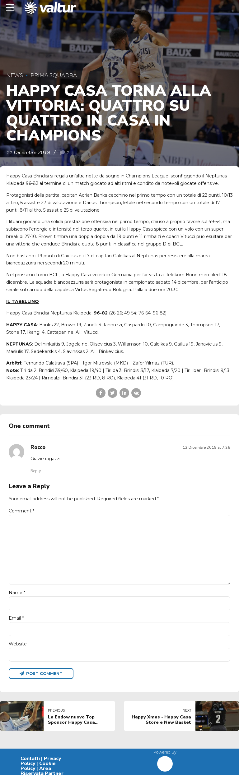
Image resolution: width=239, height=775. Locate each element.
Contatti (30, 759)
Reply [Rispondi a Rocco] (35, 470)
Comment (21, 511)
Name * (17, 593)
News (14, 75)
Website (18, 644)
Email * (16, 618)
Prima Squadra (53, 75)
